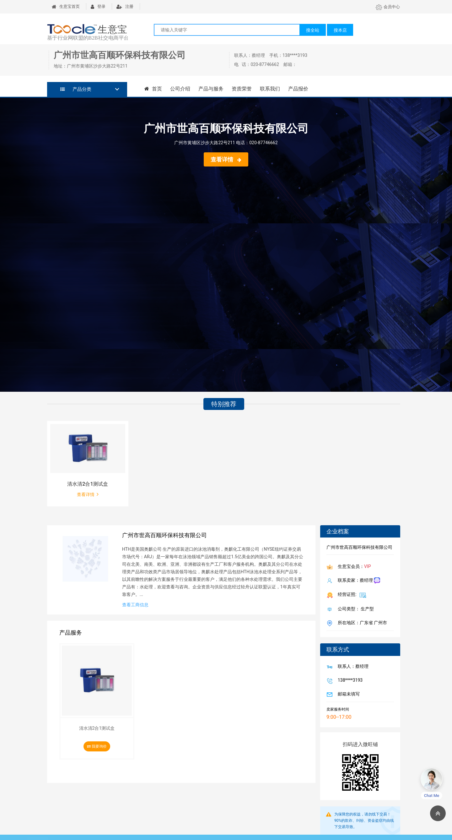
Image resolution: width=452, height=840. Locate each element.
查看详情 (226, 159)
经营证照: (350, 595)
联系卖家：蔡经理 (357, 580)
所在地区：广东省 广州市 (361, 623)
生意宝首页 (66, 6)
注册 (124, 6)
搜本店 (340, 30)
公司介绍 (180, 89)
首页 (153, 89)
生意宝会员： (353, 567)
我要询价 (97, 746)
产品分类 (75, 89)
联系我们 (270, 89)
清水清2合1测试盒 (87, 484)
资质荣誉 (242, 89)
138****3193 (349, 681)
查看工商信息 (135, 604)
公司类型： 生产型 (354, 609)
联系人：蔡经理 (352, 667)
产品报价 (298, 89)
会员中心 (388, 6)
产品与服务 (210, 89)
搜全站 (312, 30)
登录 (98, 6)
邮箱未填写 (347, 694)
